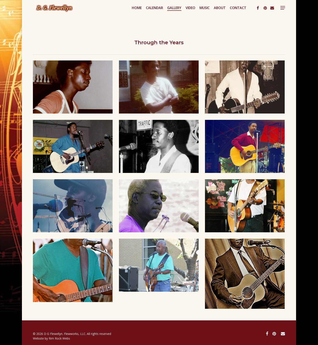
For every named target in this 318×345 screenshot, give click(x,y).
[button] (282, 15)
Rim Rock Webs (59, 338)
